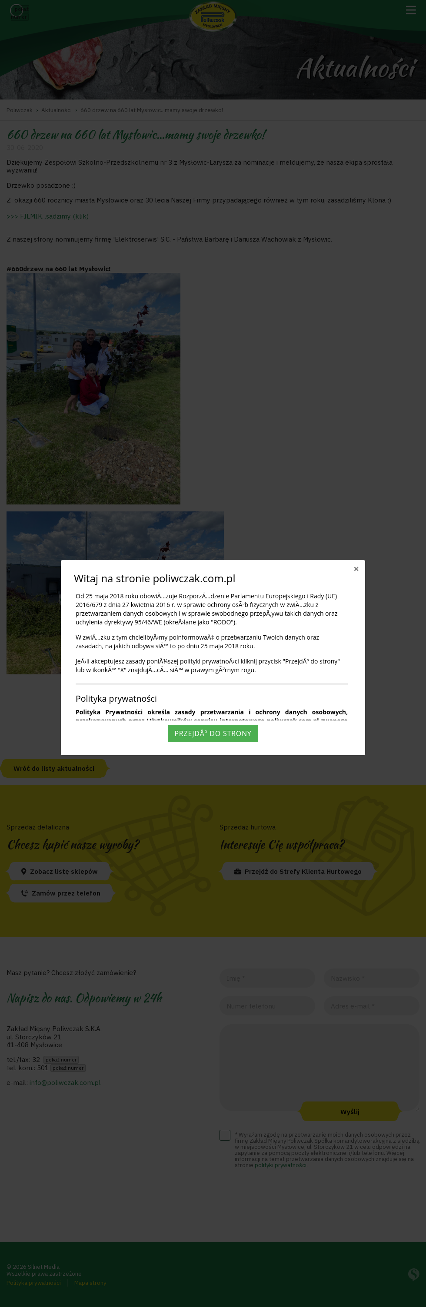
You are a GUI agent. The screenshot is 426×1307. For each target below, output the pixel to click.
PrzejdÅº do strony (212, 733)
